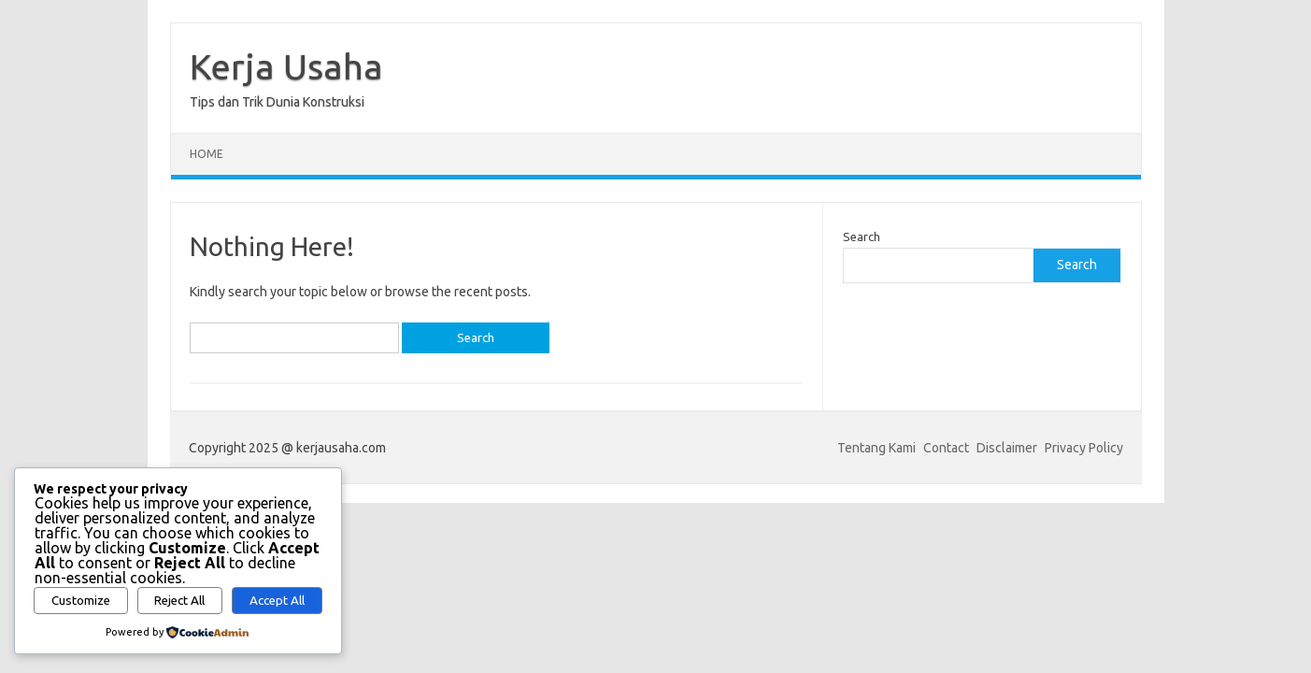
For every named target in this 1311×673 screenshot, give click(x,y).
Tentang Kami (876, 447)
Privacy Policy (1084, 447)
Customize (80, 601)
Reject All (179, 601)
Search (861, 236)
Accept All (277, 601)
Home (206, 154)
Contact (946, 447)
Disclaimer (1006, 447)
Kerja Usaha (286, 66)
